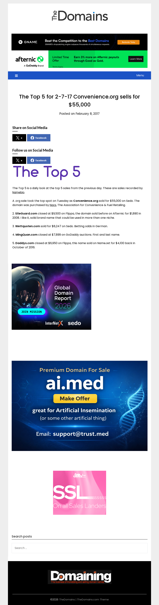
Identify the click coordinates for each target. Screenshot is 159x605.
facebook (39, 138)
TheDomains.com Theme (93, 599)
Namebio (18, 192)
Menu (140, 75)
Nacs (53, 205)
